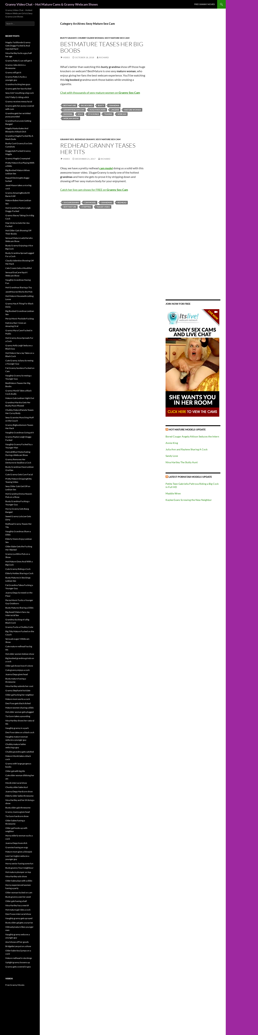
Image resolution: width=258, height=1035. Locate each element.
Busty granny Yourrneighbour (19, 867)
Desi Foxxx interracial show (18, 914)
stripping (86, 207)
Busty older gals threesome (17, 807)
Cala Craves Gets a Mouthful (18, 268)
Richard (104, 57)
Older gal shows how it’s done (19, 665)
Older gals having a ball (16, 901)
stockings (93, 114)
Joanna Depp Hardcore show (19, 791)
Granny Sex (67, 139)
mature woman (132, 110)
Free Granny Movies (204, 4)
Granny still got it (13, 72)
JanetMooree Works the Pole (18, 291)
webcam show (71, 118)
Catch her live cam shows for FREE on (94, 189)
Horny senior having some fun (19, 863)
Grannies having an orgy (16, 847)
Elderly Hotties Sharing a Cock (19, 573)
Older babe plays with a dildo (18, 880)
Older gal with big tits (15, 771)
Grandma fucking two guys (17, 84)
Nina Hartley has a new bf (17, 905)
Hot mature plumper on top (18, 872)
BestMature (69, 105)
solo (80, 114)
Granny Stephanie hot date (17, 690)
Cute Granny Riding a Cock (17, 569)
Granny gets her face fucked (18, 88)
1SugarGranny (71, 202)
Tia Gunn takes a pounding (17, 716)
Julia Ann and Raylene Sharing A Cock (186, 449)
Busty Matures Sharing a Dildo (19, 607)
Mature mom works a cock (17, 699)
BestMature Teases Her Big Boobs (101, 47)
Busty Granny (68, 38)
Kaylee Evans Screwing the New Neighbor (189, 499)
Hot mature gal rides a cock (17, 909)
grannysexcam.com (73, 110)
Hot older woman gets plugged (19, 712)
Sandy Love (172, 455)
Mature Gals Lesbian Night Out (19, 398)
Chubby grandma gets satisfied (19, 751)
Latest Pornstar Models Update (190, 476)
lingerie (115, 110)
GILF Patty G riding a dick (17, 97)
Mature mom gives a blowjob (18, 851)
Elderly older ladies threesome (19, 795)
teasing (108, 114)
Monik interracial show (16, 783)
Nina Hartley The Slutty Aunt (182, 462)
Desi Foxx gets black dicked (18, 703)
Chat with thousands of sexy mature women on (100, 92)
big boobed (87, 105)
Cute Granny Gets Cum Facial (19, 474)
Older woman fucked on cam (18, 892)
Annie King (172, 442)
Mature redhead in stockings (18, 958)
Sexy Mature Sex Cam (117, 38)
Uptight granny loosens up (17, 962)
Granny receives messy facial (18, 101)
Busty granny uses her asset (18, 896)
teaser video (103, 207)
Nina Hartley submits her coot (19, 686)
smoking (68, 114)
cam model (90, 202)
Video (66, 57)
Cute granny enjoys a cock (17, 670)
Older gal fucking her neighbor (19, 694)
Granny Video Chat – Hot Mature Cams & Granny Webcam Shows (51, 4)
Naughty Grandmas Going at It (19, 432)
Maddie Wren (173, 493)
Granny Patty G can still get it (18, 60)
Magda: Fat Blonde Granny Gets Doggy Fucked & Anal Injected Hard (17, 45)
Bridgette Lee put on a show (18, 946)
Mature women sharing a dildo (19, 707)
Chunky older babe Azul (16, 787)
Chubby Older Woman (91, 38)
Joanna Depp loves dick (16, 843)
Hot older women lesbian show (19, 654)
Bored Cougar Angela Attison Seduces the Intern (192, 436)
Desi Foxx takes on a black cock (19, 732)
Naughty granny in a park (17, 728)
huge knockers (97, 110)
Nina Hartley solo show (16, 876)
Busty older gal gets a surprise (19, 922)
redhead (121, 202)
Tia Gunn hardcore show (16, 816)
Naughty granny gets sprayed (18, 918)
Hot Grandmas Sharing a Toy (18, 287)
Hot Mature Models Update (187, 429)
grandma (114, 105)
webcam (121, 114)
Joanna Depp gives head (16, 674)
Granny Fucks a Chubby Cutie (19, 627)
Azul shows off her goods (17, 942)
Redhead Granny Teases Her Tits (97, 148)
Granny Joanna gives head (17, 812)
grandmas (106, 202)
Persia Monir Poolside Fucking (19, 318)
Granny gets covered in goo (18, 966)
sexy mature (69, 207)
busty (101, 105)
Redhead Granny (85, 139)
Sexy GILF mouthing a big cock (19, 93)
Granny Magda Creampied (17, 158)
